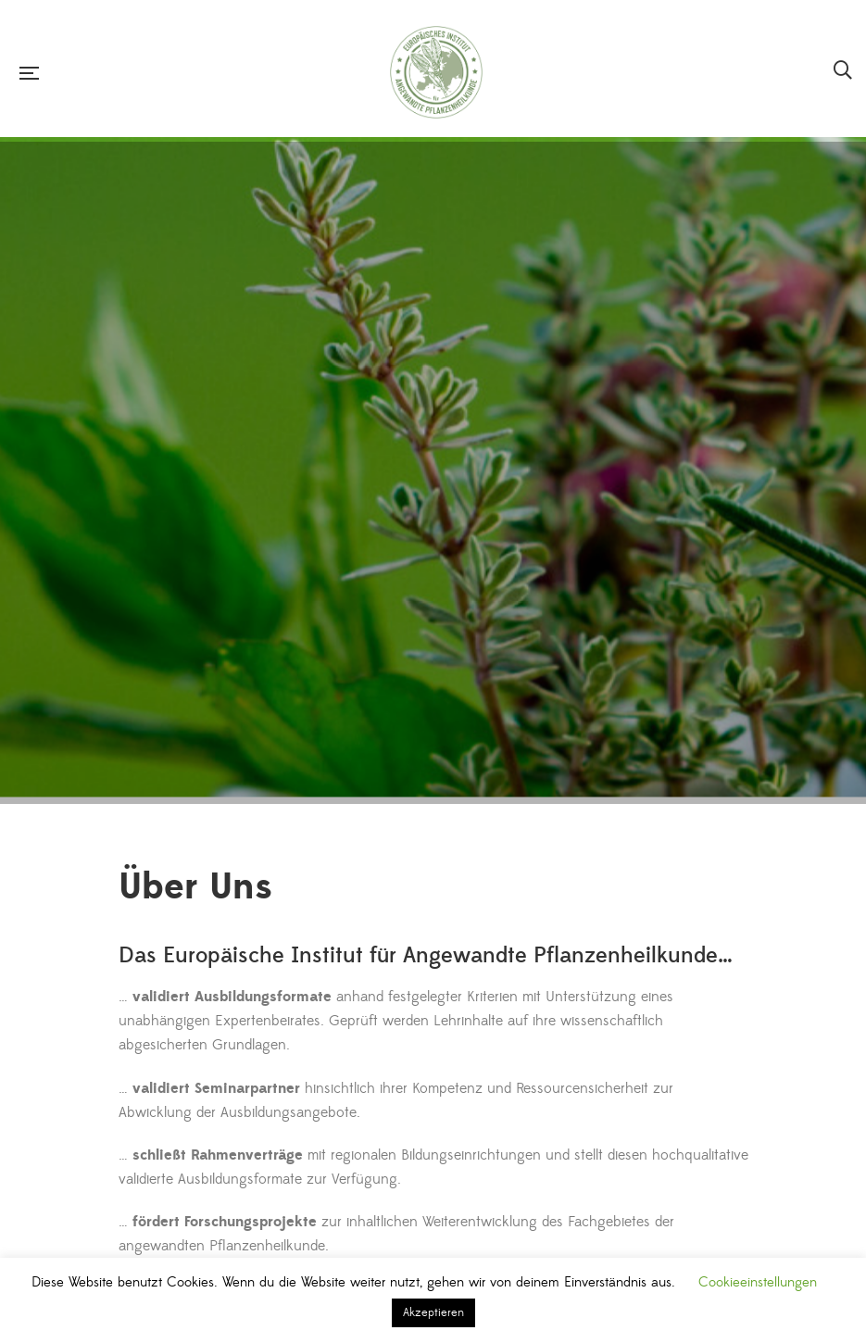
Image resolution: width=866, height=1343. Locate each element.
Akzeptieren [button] (433, 1312)
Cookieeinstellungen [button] (757, 1282)
